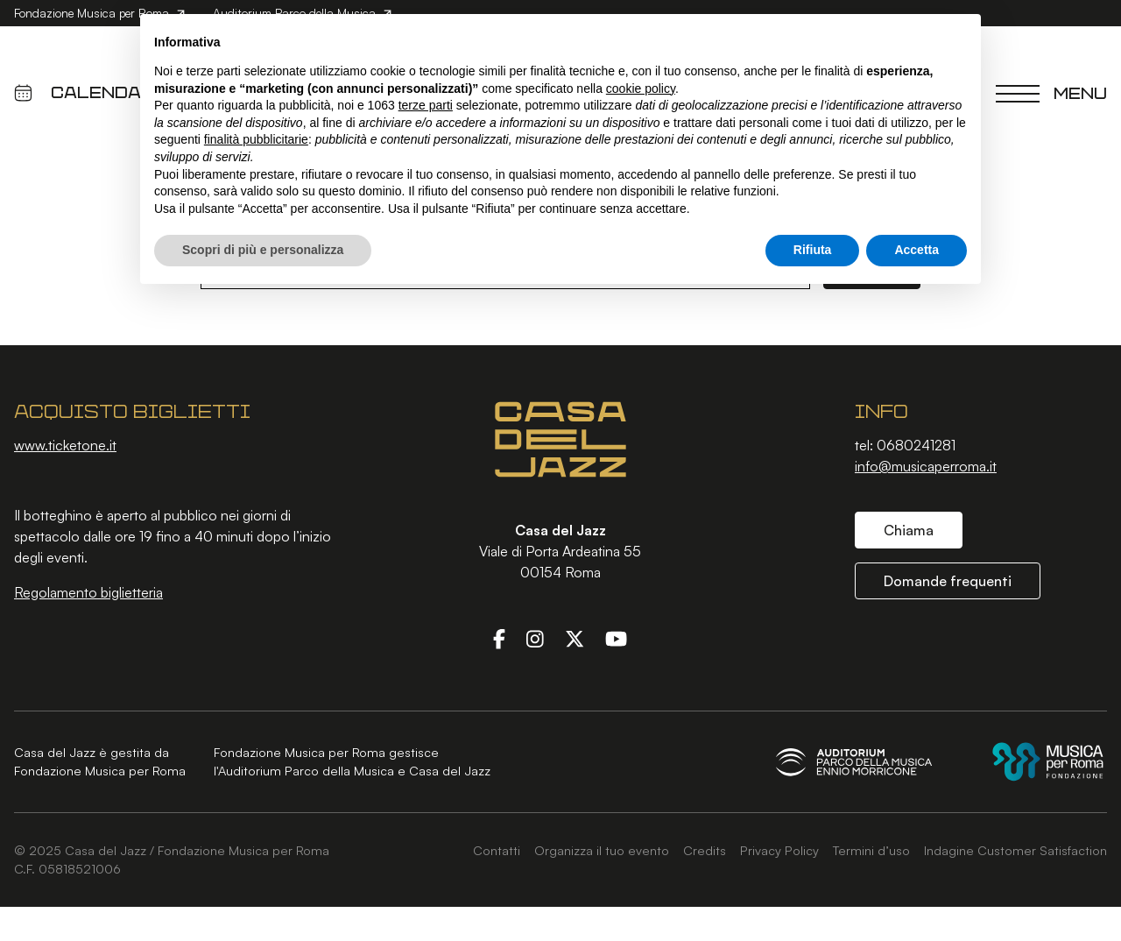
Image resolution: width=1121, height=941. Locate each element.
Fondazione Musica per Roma (99, 12)
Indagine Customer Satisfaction (1015, 850)
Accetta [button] (916, 250)
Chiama (909, 530)
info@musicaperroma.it (926, 466)
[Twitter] (574, 638)
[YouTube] (616, 638)
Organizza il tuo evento (601, 850)
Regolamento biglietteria (88, 592)
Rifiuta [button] (812, 250)
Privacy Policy (779, 850)
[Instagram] (535, 638)
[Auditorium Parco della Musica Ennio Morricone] (854, 761)
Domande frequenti (948, 581)
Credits (704, 850)
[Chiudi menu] (1051, 93)
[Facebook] (499, 638)
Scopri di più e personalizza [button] (262, 250)
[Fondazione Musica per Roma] (1048, 761)
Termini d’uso (871, 850)
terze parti (425, 105)
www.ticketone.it (65, 445)
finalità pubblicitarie (256, 139)
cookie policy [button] (640, 88)
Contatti (496, 850)
